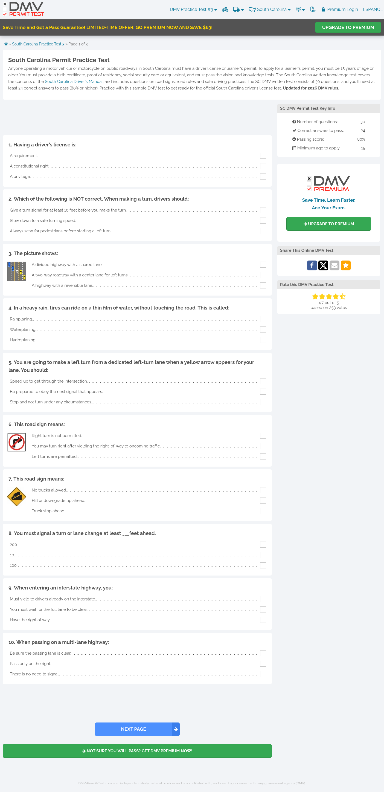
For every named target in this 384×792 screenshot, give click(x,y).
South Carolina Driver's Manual (74, 81)
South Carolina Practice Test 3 (38, 44)
